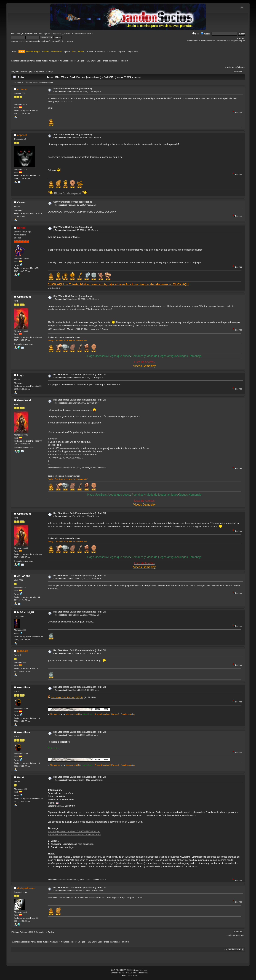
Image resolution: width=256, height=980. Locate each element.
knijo (20, 375)
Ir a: (226, 949)
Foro (195, 34)
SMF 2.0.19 (116, 970)
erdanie (22, 89)
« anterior (229, 67)
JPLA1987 (23, 576)
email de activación (82, 34)
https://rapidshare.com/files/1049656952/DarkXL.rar (74, 831)
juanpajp (22, 650)
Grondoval (24, 296)
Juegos (205, 34)
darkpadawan (25, 888)
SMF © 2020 (127, 970)
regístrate (57, 34)
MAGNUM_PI (25, 612)
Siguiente (40, 71)
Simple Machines (140, 970)
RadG (20, 777)
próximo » (240, 67)
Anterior (23, 71)
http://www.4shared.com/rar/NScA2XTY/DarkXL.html (74, 834)
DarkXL (60, 805)
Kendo (21, 227)
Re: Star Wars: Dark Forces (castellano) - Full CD (79, 374)
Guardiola (23, 687)
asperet (22, 134)
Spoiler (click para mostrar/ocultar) (64, 337)
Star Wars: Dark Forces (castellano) (72, 88)
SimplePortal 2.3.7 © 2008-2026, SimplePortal (129, 973)
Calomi (21, 202)
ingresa (47, 34)
